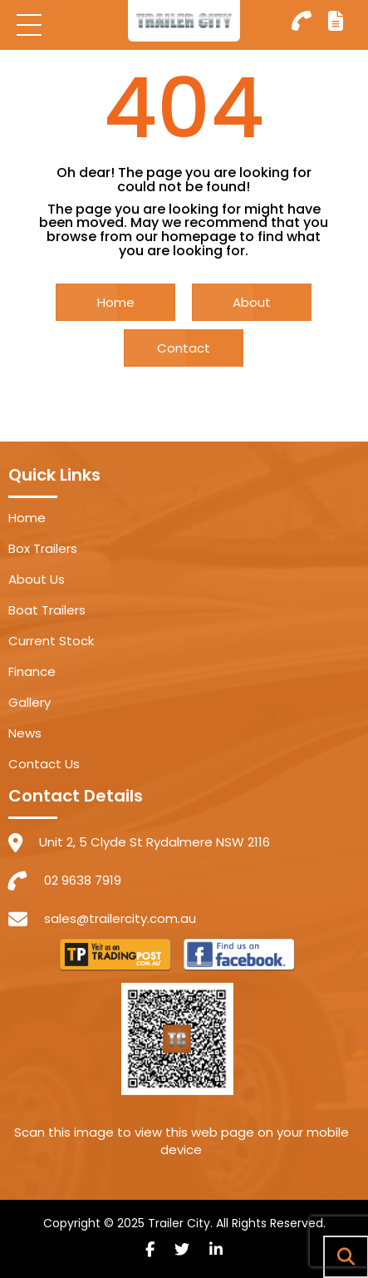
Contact (183, 348)
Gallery (29, 702)
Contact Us (44, 763)
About (252, 302)
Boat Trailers (47, 610)
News (25, 733)
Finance (32, 671)
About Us (36, 579)
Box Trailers (42, 548)
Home (116, 302)
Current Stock (51, 640)
